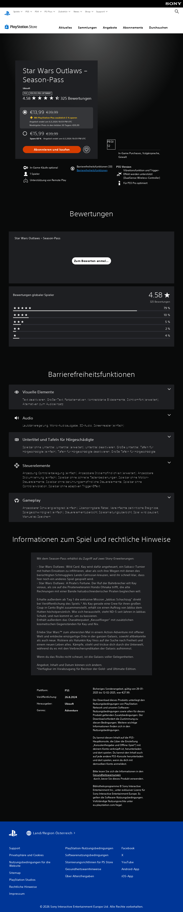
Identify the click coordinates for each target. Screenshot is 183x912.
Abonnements (133, 23)
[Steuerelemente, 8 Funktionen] (91, 471)
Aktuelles (65, 23)
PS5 (27, 11)
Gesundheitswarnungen (107, 771)
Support (100, 11)
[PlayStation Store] (21, 22)
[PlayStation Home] (7, 12)
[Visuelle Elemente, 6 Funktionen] (91, 393)
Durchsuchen (158, 23)
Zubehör (63, 11)
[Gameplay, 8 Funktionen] (91, 503)
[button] (92, 166)
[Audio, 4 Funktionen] (91, 417)
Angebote (110, 23)
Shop (87, 11)
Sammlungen (87, 23)
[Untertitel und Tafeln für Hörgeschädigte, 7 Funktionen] (91, 440)
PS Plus (48, 11)
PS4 (37, 11)
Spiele (16, 11)
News (76, 11)
